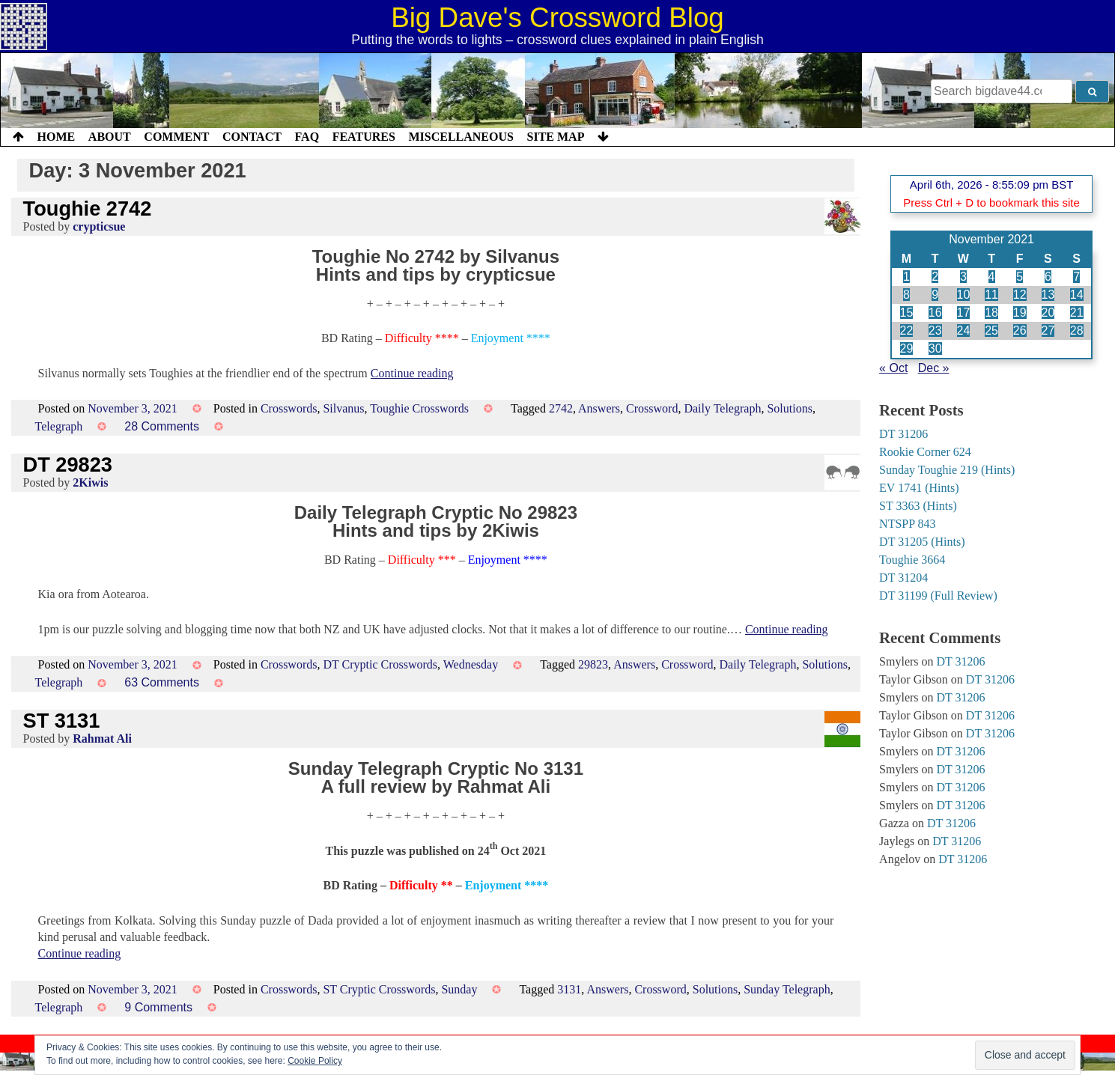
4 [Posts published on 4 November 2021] (991, 276)
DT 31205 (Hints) (921, 541)
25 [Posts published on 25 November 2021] (991, 330)
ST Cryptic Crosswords (379, 989)
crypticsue (99, 226)
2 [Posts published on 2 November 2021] (935, 276)
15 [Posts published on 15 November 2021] (907, 312)
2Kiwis (90, 482)
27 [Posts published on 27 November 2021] (1048, 330)
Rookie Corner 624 (925, 451)
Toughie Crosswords (419, 408)
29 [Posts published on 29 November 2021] (907, 348)
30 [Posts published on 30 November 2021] (935, 348)
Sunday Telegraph (787, 989)
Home (56, 136)
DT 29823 (67, 464)
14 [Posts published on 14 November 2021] (1077, 294)
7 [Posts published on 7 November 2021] (1076, 276)
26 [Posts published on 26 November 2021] (1020, 330)
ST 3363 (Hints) (918, 505)
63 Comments (161, 682)
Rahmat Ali (102, 738)
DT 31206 (903, 433)
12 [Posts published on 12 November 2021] (1020, 294)
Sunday (459, 989)
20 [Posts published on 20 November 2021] (1048, 312)
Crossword (652, 408)
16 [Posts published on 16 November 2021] (935, 312)
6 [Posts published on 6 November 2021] (1048, 276)
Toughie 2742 (87, 208)
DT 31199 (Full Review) (938, 595)
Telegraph (59, 426)
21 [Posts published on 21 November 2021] (1077, 312)
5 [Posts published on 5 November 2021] (1019, 276)
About (109, 136)
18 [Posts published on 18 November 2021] (991, 312)
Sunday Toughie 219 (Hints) (947, 469)
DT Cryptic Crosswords (380, 664)
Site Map (556, 136)
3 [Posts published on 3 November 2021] (963, 276)
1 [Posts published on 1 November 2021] (906, 276)
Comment (176, 136)
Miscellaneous (460, 136)
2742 (561, 408)
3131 (569, 989)
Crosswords (289, 408)
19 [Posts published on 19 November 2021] (1020, 312)
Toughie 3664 (912, 559)
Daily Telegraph (722, 408)
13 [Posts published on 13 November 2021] (1048, 294)
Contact (252, 136)
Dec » (934, 368)
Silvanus (343, 408)
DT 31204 (903, 577)
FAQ (306, 136)
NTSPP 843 (907, 523)
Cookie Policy (315, 1061)
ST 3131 (61, 720)
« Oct (893, 368)
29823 (593, 664)
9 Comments (158, 1007)
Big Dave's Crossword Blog (557, 17)
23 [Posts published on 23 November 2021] (935, 330)
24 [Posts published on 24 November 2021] (963, 330)
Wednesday (470, 664)
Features (363, 136)
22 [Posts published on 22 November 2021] (907, 330)
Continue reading (412, 373)
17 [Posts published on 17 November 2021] (963, 312)
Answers (599, 408)
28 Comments (161, 426)
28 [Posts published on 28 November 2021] (1077, 330)
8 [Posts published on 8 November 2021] (906, 294)
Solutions (789, 408)
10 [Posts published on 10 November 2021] (963, 294)
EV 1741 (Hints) (918, 487)
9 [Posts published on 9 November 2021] (935, 294)
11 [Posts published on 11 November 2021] (991, 294)
